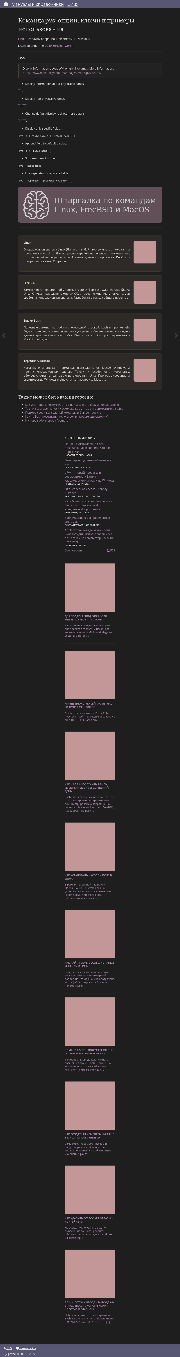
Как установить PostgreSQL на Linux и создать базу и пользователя (72, 402)
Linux (72, 4)
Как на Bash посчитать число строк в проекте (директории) (66, 414)
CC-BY (49, 46)
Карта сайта (26, 1346)
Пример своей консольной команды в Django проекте (63, 410)
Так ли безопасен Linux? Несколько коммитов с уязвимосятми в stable (74, 406)
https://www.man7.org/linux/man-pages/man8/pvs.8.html (61, 73)
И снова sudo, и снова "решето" (47, 418)
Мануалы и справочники (38, 4)
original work (63, 46)
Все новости (73, 548)
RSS (111, 548)
